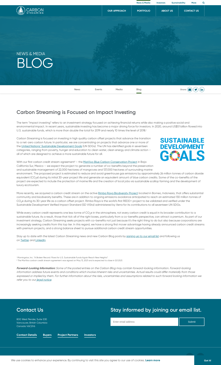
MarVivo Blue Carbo (95, 161)
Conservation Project (123, 161)
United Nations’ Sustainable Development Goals (51, 146)
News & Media (31, 53)
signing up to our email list (142, 236)
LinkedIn (40, 240)
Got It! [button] (207, 360)
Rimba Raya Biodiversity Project (118, 193)
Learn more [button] (152, 360)
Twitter (25, 240)
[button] (203, 3)
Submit (192, 321)
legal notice (43, 279)
